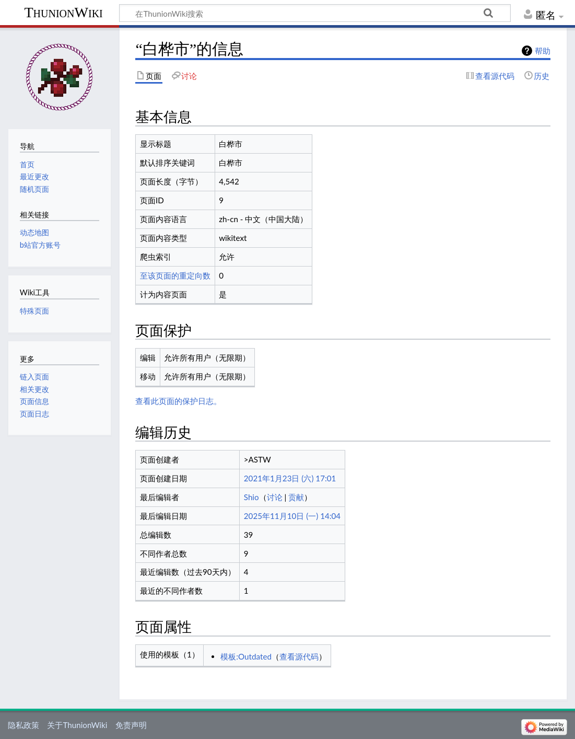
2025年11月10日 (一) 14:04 (292, 516)
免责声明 (131, 725)
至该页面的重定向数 (175, 275)
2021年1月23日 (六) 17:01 (290, 478)
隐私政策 (23, 725)
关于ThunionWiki (77, 725)
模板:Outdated (246, 656)
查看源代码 (299, 656)
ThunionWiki (63, 12)
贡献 (296, 497)
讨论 (275, 497)
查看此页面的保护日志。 (178, 401)
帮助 (542, 50)
